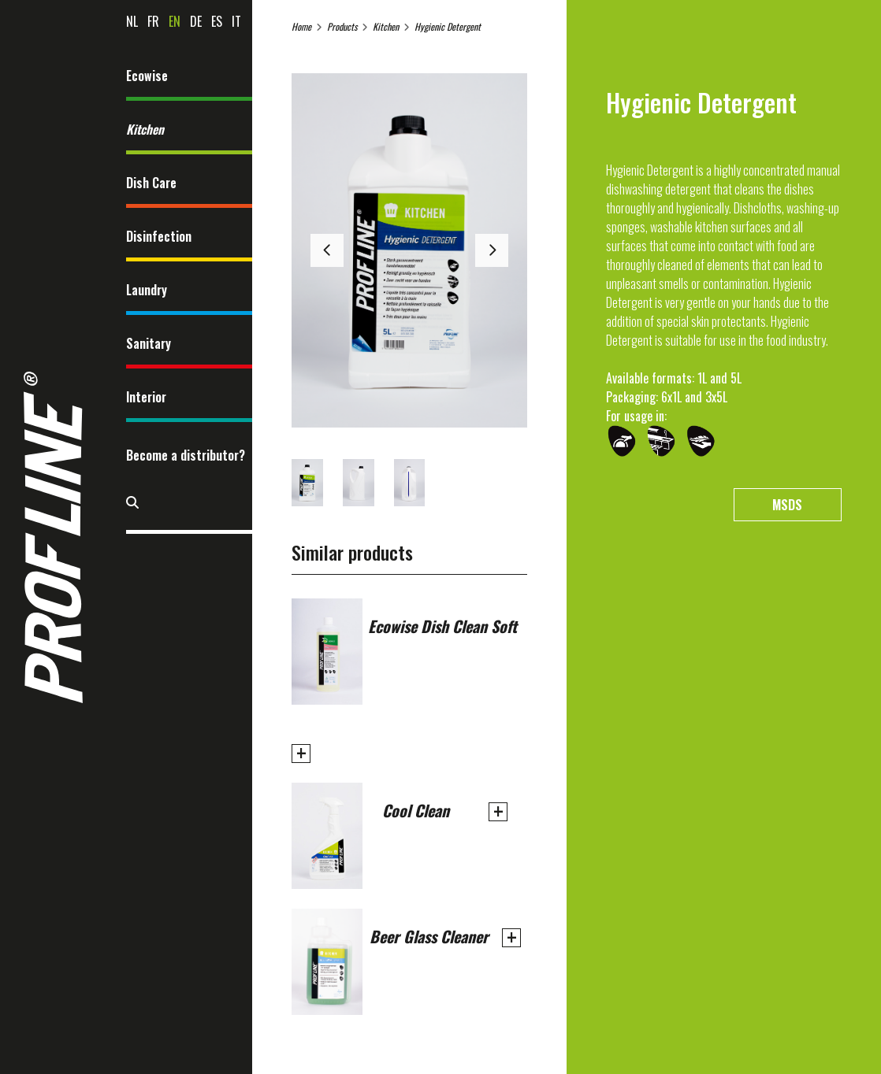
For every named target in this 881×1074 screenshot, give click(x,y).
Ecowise (147, 75)
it (236, 21)
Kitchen (145, 129)
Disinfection (158, 236)
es (216, 21)
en (174, 21)
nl (132, 21)
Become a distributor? (185, 455)
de (196, 21)
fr (153, 21)
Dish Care (151, 182)
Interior (146, 396)
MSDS (787, 504)
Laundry (146, 289)
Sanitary (148, 343)
